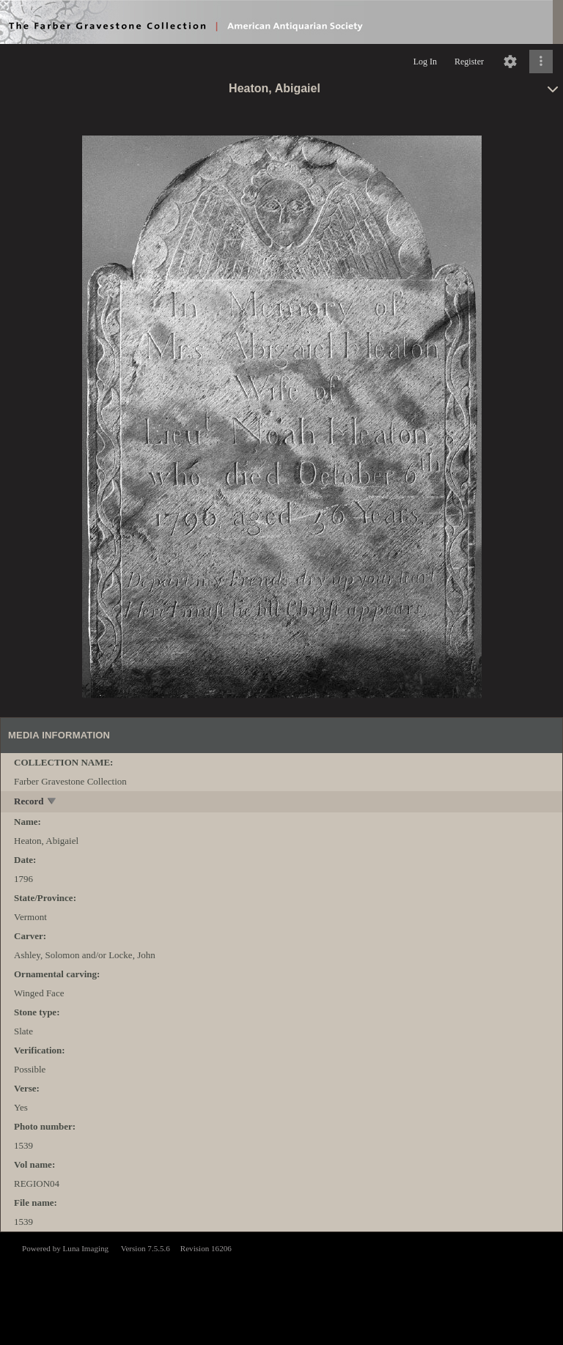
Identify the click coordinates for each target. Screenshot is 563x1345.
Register (469, 61)
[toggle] (52, 802)
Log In (425, 61)
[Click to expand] (541, 61)
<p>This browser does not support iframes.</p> (281, 1287)
